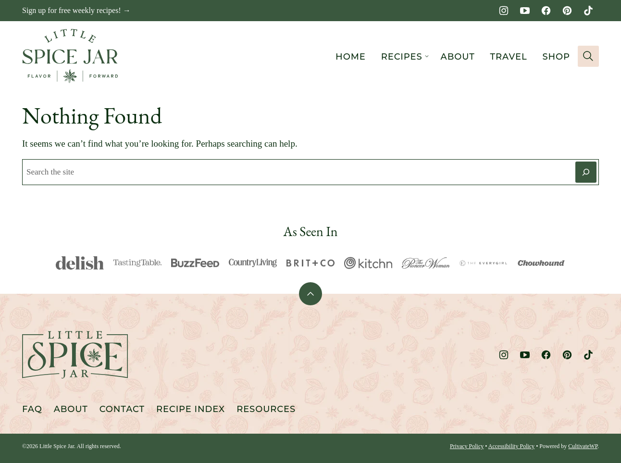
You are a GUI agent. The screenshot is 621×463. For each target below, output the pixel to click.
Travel (508, 56)
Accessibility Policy (511, 446)
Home (350, 56)
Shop (556, 56)
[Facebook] (546, 10)
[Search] (588, 56)
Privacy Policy (467, 446)
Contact (122, 409)
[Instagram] (503, 10)
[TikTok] (588, 10)
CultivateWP (582, 446)
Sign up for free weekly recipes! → (76, 10)
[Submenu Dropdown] (427, 56)
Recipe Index (190, 409)
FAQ (32, 409)
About (458, 56)
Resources (266, 409)
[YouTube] (524, 10)
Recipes (401, 56)
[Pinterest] (567, 10)
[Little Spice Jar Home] (70, 56)
